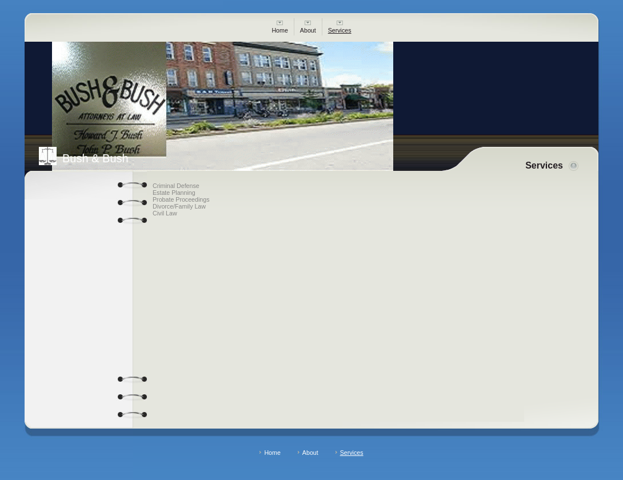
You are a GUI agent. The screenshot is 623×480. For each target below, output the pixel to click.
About (308, 27)
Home (279, 27)
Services (340, 27)
